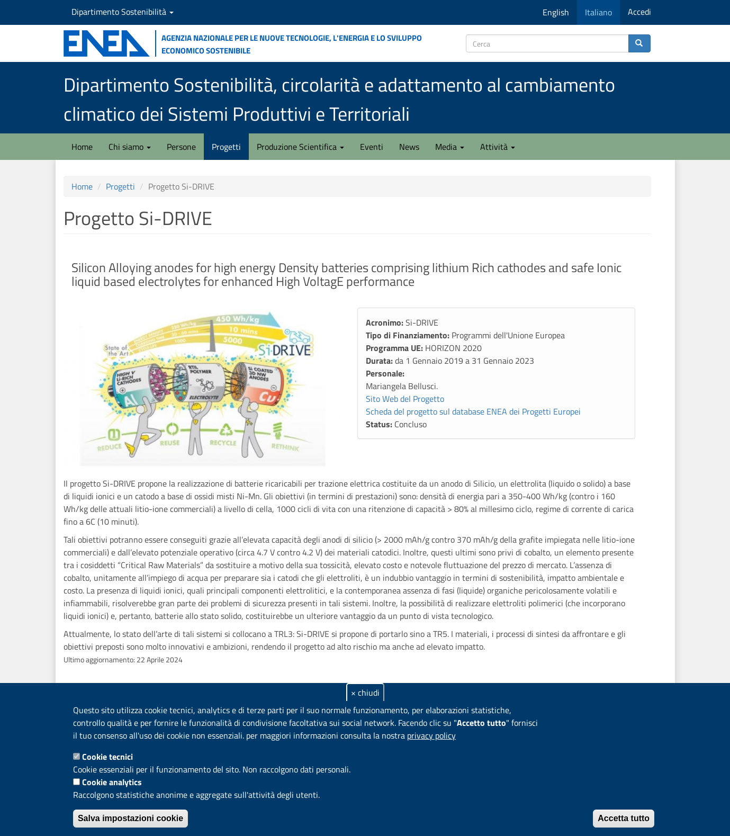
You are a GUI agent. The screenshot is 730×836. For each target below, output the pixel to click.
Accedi (639, 11)
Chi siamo (130, 146)
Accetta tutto (624, 818)
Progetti (226, 146)
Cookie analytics (112, 782)
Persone (181, 146)
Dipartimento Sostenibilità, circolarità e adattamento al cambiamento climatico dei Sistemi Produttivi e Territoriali (339, 99)
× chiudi (365, 692)
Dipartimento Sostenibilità (122, 11)
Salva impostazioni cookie (130, 818)
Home (82, 146)
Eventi (371, 146)
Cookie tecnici (107, 756)
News (409, 146)
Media (449, 146)
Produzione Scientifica (300, 146)
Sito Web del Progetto (405, 398)
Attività (497, 146)
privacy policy (431, 735)
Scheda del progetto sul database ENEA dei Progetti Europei (473, 411)
